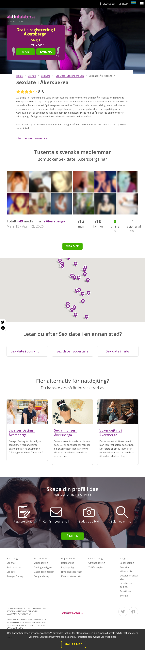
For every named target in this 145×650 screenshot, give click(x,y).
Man (25, 52)
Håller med (73, 644)
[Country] (133, 2)
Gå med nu (72, 536)
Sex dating (12, 558)
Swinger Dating (15, 576)
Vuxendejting (41, 562)
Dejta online (67, 562)
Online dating (95, 558)
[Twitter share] (3, 322)
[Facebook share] (3, 328)
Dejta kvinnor (68, 558)
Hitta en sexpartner (71, 571)
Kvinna (46, 52)
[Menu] (141, 3)
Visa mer (72, 246)
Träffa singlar (95, 567)
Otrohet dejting (96, 562)
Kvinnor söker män (71, 576)
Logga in (123, 4)
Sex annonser (41, 558)
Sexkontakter (14, 567)
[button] (71, 310)
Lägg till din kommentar (31, 138)
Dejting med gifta (43, 567)
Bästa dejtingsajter (44, 571)
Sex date (11, 571)
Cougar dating (41, 576)
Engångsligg (67, 567)
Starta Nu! (109, 3)
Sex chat (11, 562)
